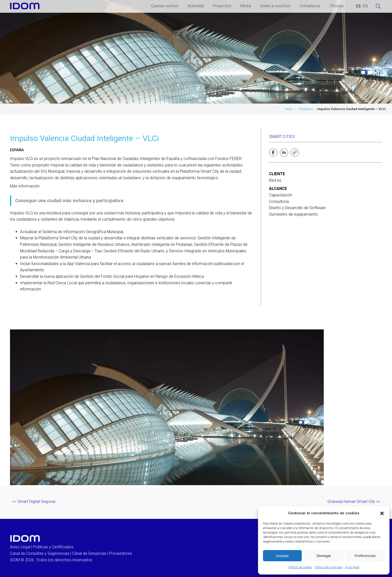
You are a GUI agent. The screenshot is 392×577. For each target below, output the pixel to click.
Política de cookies (300, 567)
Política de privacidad (328, 567)
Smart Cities (282, 136)
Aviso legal (352, 567)
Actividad (196, 5)
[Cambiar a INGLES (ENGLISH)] (365, 6)
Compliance (310, 5)
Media (245, 5)
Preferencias (365, 556)
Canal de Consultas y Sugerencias (39, 553)
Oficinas (337, 5)
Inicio (289, 109)
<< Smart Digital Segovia (33, 501)
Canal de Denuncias (89, 553)
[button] (382, 513)
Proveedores (120, 553)
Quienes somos (164, 5)
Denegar (323, 556)
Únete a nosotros (275, 5)
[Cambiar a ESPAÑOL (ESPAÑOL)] (358, 6)
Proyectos (222, 5)
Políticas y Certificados (53, 547)
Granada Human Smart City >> (354, 501)
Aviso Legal (20, 547)
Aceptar (282, 556)
